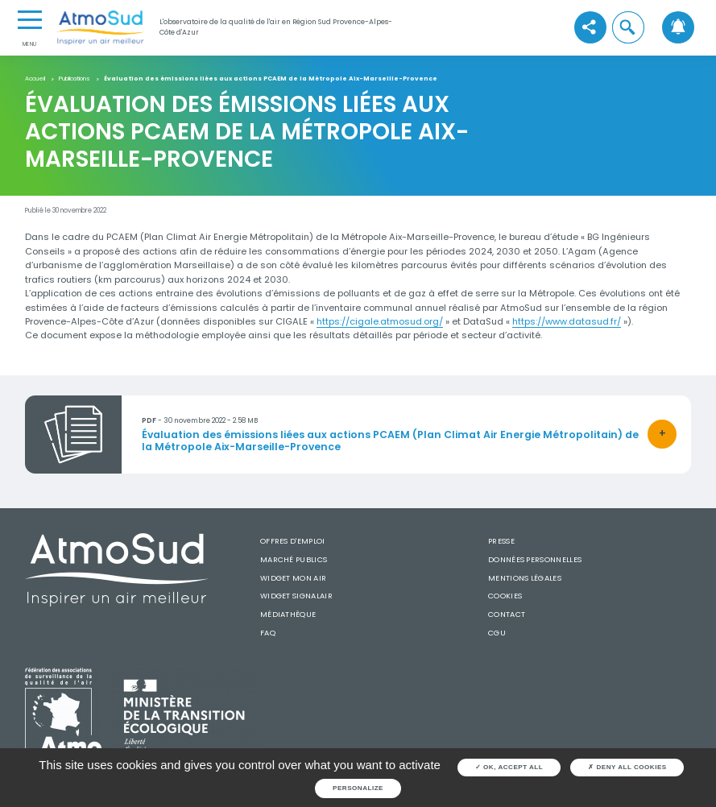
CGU (497, 632)
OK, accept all (509, 767)
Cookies (505, 595)
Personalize (358, 788)
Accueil (35, 79)
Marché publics (293, 559)
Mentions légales (524, 578)
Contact (506, 614)
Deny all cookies (627, 767)
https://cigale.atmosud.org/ (380, 321)
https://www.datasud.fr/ (566, 321)
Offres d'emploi (292, 541)
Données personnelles (534, 559)
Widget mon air (293, 578)
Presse (501, 541)
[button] (628, 27)
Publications (74, 79)
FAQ (267, 632)
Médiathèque (288, 614)
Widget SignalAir (296, 595)
